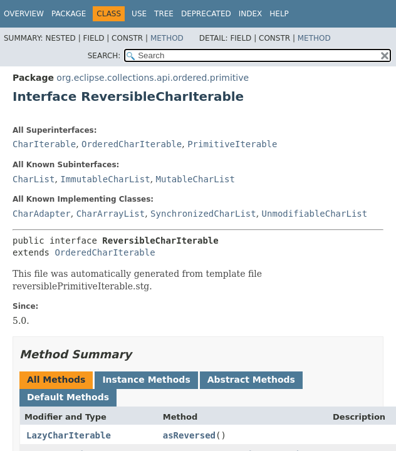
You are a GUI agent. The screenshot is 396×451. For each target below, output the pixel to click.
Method (167, 38)
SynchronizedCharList (203, 214)
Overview (24, 13)
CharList (34, 179)
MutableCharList (195, 179)
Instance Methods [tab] (146, 380)
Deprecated (206, 13)
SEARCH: (104, 55)
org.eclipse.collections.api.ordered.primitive (152, 78)
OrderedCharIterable (131, 144)
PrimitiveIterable (232, 144)
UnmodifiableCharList (315, 214)
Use (139, 13)
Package (68, 13)
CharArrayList (110, 214)
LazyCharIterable (68, 435)
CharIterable (44, 144)
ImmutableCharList (105, 179)
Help (279, 13)
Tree (164, 13)
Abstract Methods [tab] (251, 380)
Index (251, 13)
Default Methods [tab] (68, 397)
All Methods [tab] (56, 380)
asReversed (189, 435)
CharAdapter (42, 214)
